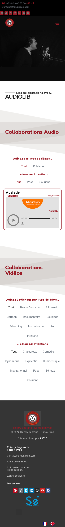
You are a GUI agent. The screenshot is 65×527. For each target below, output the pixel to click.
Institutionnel (36, 326)
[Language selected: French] (50, 523)
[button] (19, 512)
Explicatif (31, 361)
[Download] (22, 223)
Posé (30, 182)
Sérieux (50, 370)
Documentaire (31, 317)
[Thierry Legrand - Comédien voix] (32, 418)
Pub (52, 326)
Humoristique (51, 361)
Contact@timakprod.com (15, 7)
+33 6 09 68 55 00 (16, 3)
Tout (24, 166)
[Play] (13, 220)
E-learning (16, 326)
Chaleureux (30, 351)
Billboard (51, 307)
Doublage (52, 317)
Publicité (38, 166)
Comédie (48, 351)
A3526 (43, 438)
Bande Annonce (30, 307)
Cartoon (12, 317)
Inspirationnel (18, 370)
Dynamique (12, 361)
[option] (53, 524)
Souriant (45, 182)
